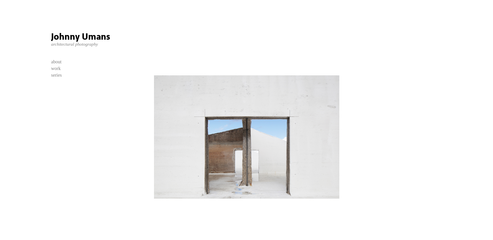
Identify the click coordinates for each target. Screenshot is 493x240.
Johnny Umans (80, 36)
